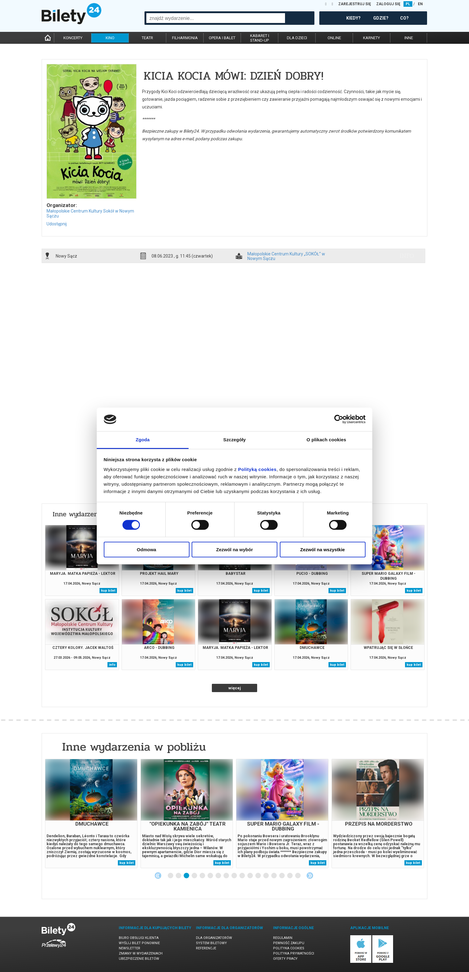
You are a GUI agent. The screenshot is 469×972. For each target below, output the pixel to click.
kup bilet (108, 591)
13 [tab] (266, 876)
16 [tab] (290, 876)
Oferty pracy (285, 959)
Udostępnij (57, 223)
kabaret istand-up (259, 38)
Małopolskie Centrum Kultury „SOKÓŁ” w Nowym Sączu (286, 256)
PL (408, 4)
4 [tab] (195, 876)
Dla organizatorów (214, 938)
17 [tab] (298, 876)
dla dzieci (297, 38)
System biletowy (211, 943)
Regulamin (282, 938)
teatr (147, 38)
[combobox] (215, 18)
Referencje (206, 948)
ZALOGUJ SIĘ (388, 4)
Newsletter (129, 948)
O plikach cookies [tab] (326, 439)
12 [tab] (258, 876)
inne (408, 38)
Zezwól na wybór (234, 549)
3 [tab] (187, 876)
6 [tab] (211, 876)
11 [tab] (250, 876)
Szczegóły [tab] (234, 439)
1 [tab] (171, 876)
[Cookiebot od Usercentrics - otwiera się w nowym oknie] (339, 419)
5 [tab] (203, 876)
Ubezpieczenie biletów (139, 959)
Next (309, 875)
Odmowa (146, 549)
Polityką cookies (257, 469)
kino (110, 38)
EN (420, 4)
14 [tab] (274, 876)
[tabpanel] (91, 813)
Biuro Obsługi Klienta (139, 938)
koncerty (72, 38)
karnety (371, 38)
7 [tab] (219, 876)
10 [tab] (242, 876)
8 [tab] (226, 876)
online (334, 38)
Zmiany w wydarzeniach (141, 953)
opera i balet (222, 38)
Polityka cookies (288, 948)
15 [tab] (282, 876)
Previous (158, 875)
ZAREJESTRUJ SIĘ (354, 4)
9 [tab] (234, 876)
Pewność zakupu (288, 943)
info (407, 256)
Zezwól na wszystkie (322, 549)
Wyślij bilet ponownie (139, 943)
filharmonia (185, 38)
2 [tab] (179, 876)
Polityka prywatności (293, 953)
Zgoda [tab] (143, 439)
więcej (234, 688)
